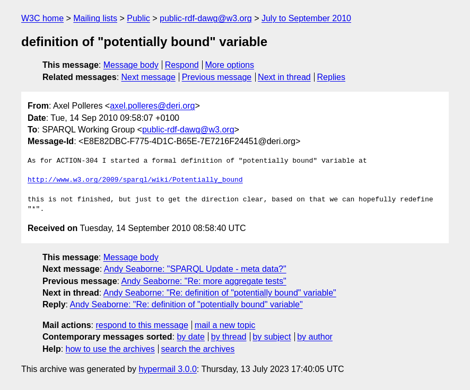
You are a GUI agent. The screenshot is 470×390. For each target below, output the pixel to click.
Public (138, 18)
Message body (131, 64)
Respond (182, 64)
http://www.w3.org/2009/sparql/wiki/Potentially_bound (135, 180)
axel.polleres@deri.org (152, 105)
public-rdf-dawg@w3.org (206, 18)
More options (230, 64)
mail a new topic (225, 325)
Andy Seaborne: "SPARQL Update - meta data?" (195, 268)
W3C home (42, 18)
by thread (229, 336)
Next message (148, 77)
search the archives (198, 348)
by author (315, 336)
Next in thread (284, 77)
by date (190, 336)
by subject (272, 336)
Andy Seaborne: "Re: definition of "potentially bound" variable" (219, 292)
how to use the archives (110, 348)
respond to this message (141, 325)
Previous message (217, 77)
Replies (331, 77)
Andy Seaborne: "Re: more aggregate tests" (203, 281)
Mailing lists (95, 18)
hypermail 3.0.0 (167, 369)
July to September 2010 (306, 18)
